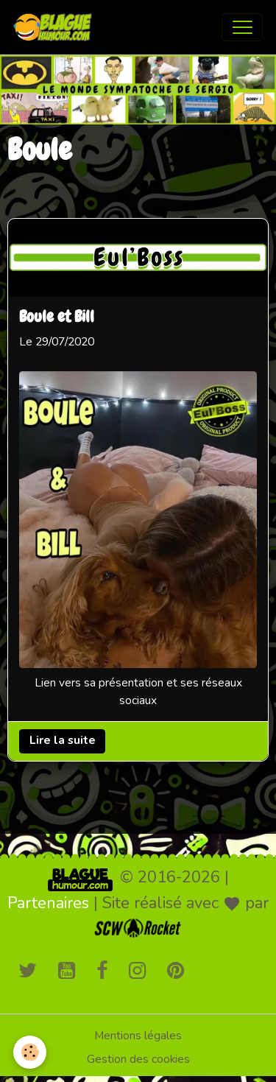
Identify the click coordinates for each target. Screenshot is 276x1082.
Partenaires (48, 903)
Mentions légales (138, 1035)
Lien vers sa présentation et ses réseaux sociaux (138, 692)
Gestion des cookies (138, 1059)
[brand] (56, 27)
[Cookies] (29, 1052)
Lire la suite (62, 741)
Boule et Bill (56, 318)
